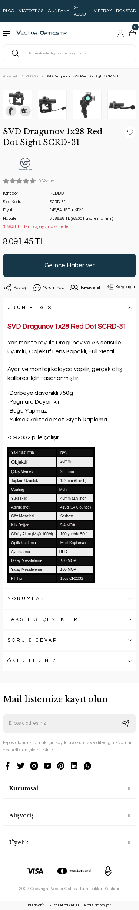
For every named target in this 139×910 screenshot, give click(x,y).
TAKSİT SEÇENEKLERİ (44, 619)
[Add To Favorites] (130, 132)
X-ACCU (80, 11)
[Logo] (43, 33)
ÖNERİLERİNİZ (32, 661)
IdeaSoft (36, 905)
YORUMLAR (26, 598)
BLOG (8, 11)
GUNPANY (58, 11)
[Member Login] (120, 33)
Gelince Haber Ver (69, 265)
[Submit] (125, 723)
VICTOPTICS (31, 11)
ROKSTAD (126, 11)
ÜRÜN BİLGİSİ (31, 307)
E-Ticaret (55, 905)
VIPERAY (103, 11)
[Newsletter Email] (69, 723)
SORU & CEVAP (32, 640)
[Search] (69, 53)
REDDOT (58, 193)
